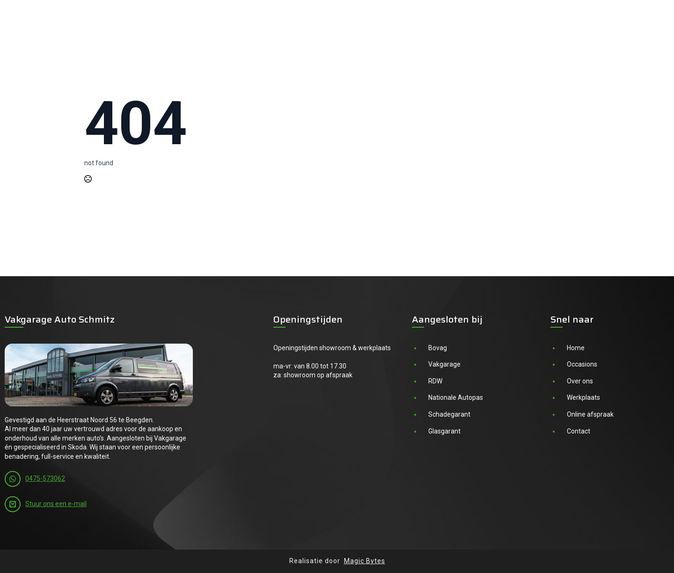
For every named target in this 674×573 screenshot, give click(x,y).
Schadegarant (449, 414)
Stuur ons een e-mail (56, 503)
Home (576, 348)
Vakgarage (444, 364)
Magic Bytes (364, 561)
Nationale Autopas (455, 397)
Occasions (582, 364)
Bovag (437, 348)
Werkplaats (583, 397)
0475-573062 (45, 478)
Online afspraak (590, 414)
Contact (578, 431)
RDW (435, 381)
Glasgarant (444, 431)
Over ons (580, 381)
